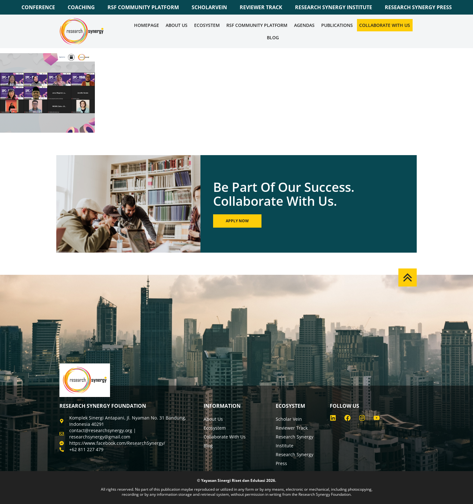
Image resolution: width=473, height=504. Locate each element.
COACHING (81, 7)
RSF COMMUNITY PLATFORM (143, 7)
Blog (273, 38)
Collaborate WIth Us (384, 25)
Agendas (304, 25)
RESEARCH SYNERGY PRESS (418, 7)
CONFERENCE (38, 7)
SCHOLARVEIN (209, 7)
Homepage (146, 25)
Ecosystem (207, 25)
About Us (176, 25)
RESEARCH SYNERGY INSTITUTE (333, 7)
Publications (337, 25)
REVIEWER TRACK (261, 7)
